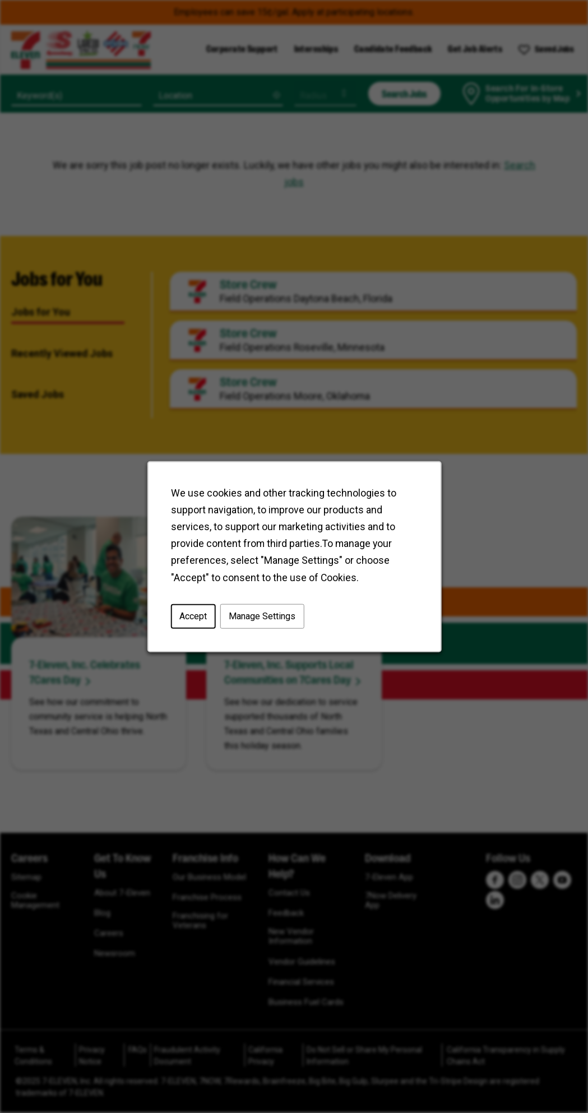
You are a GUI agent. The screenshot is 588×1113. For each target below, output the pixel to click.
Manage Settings (261, 616)
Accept (193, 616)
